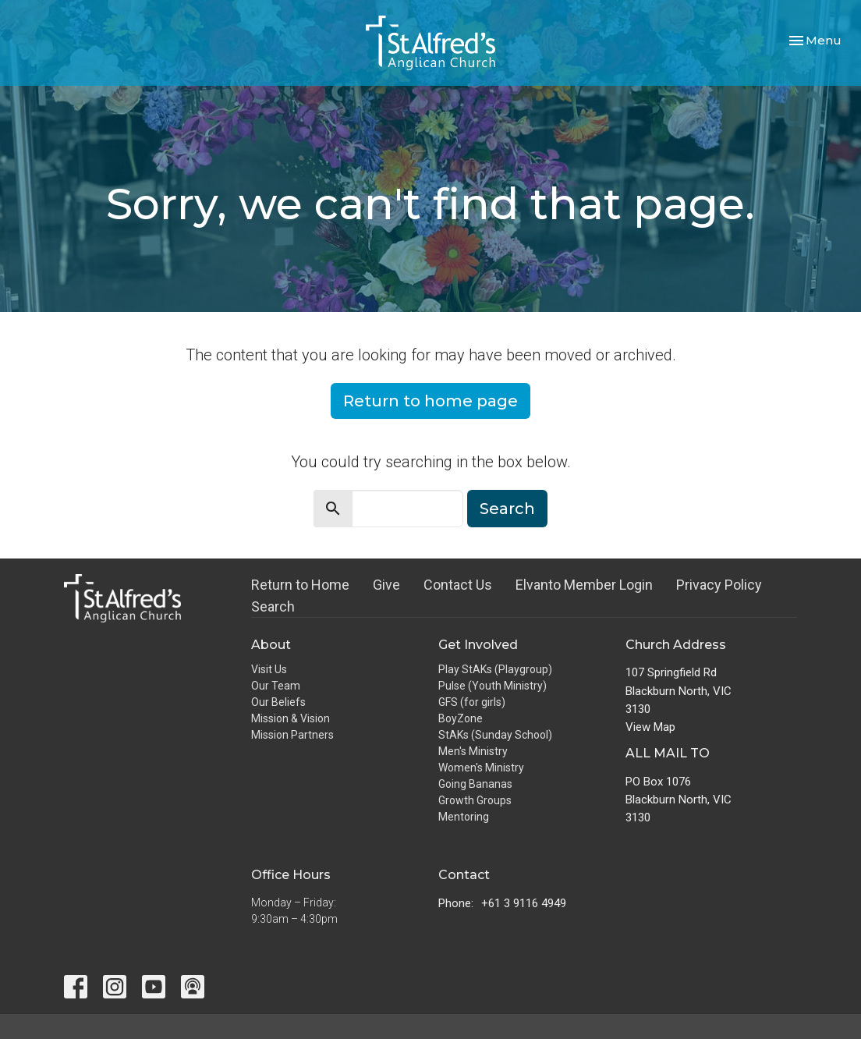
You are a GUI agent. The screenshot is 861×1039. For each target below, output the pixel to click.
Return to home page (430, 401)
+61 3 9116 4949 (523, 903)
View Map (650, 727)
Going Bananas (475, 784)
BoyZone (460, 718)
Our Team (275, 685)
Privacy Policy (719, 584)
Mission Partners (292, 735)
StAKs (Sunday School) (495, 735)
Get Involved (478, 644)
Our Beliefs (278, 702)
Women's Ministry (481, 767)
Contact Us (457, 584)
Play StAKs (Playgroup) (495, 669)
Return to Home (300, 584)
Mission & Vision (290, 718)
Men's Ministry (473, 751)
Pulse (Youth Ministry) (492, 685)
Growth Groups (475, 800)
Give (386, 584)
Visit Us (269, 669)
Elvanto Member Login (584, 584)
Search (507, 508)
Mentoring (463, 816)
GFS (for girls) (471, 702)
